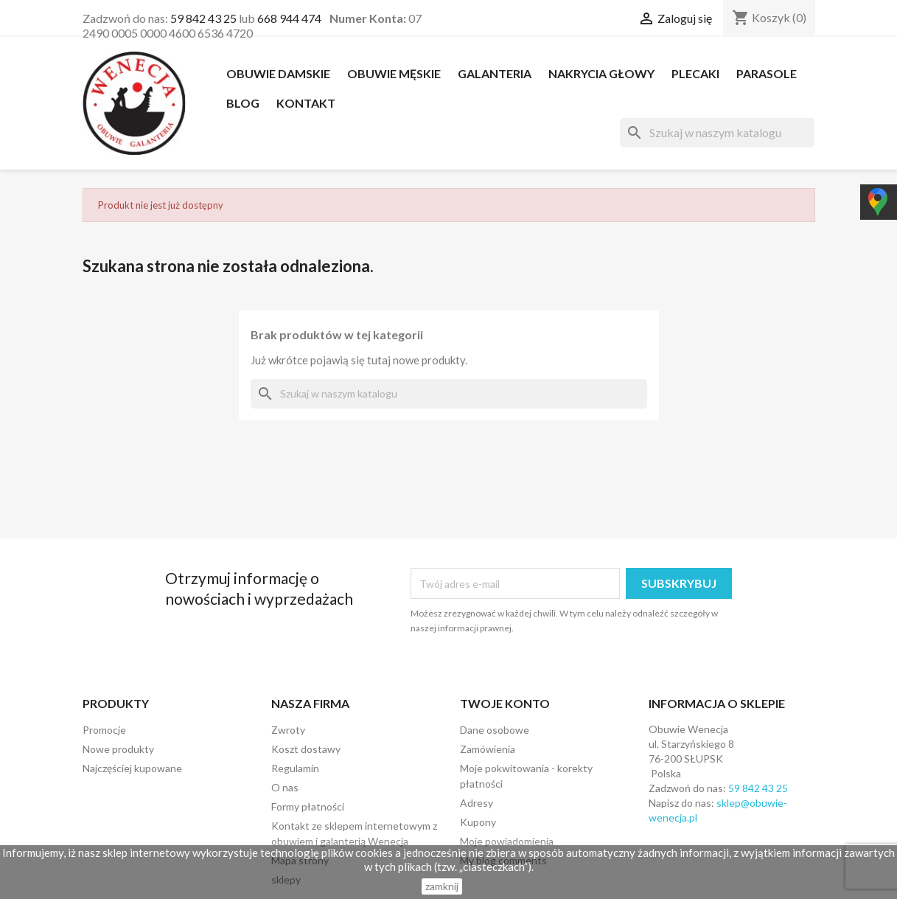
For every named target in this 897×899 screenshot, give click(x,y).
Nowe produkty (118, 749)
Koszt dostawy (306, 749)
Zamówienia (487, 749)
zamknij (441, 886)
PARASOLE (766, 73)
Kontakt (305, 103)
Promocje (104, 729)
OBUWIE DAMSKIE (278, 73)
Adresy (476, 802)
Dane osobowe (494, 729)
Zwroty (288, 729)
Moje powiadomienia (507, 841)
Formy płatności (307, 806)
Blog (242, 103)
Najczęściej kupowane (132, 768)
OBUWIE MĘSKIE (394, 73)
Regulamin (295, 768)
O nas (285, 787)
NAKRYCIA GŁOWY (601, 73)
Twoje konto (505, 703)
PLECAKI (695, 73)
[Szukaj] (717, 132)
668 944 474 (289, 18)
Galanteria (494, 73)
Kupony (478, 822)
